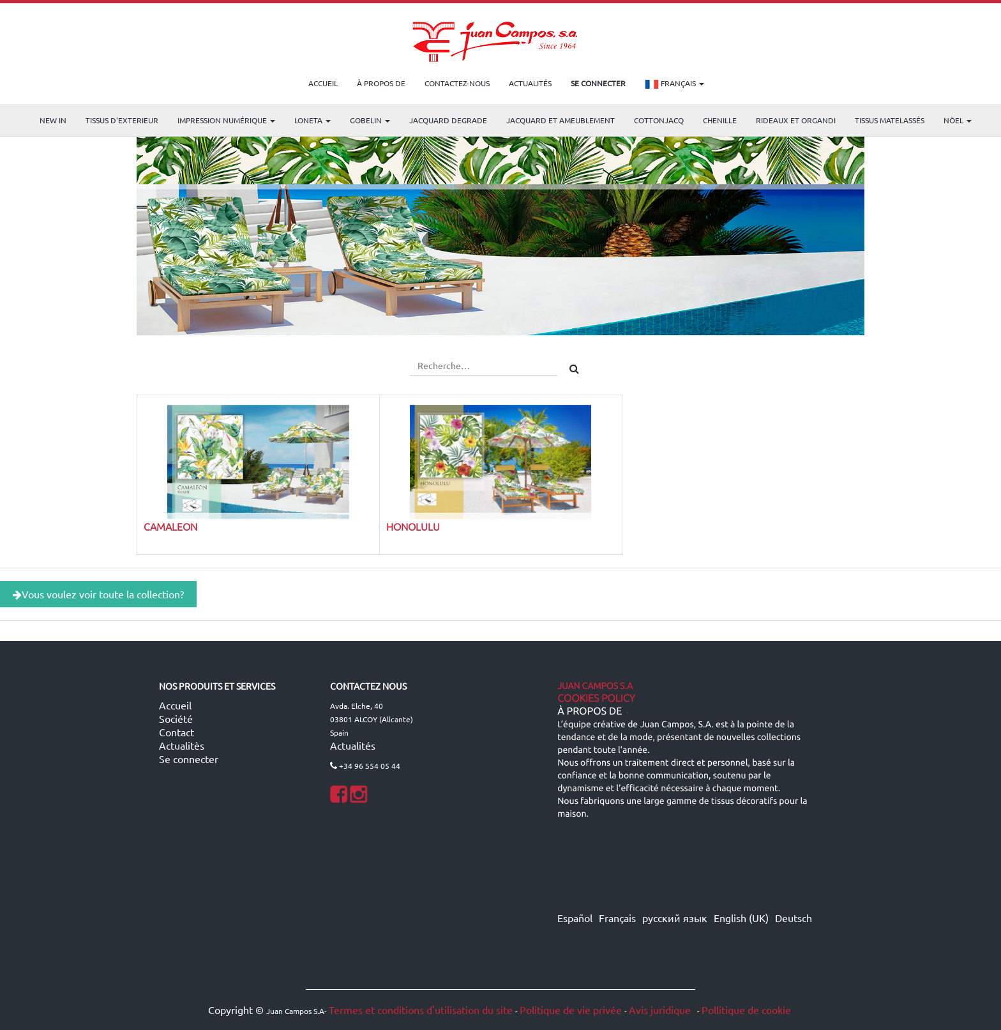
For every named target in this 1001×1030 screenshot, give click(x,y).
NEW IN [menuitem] (53, 120)
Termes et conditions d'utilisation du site (421, 1009)
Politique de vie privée (571, 1009)
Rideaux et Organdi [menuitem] (796, 120)
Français (674, 84)
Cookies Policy (596, 698)
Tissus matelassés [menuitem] (889, 120)
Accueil (175, 705)
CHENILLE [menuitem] (720, 120)
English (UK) (741, 917)
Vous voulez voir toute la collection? (98, 593)
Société (176, 718)
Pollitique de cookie (746, 1009)
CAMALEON (170, 526)
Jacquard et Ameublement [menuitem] (560, 120)
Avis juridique (661, 1009)
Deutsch (793, 917)
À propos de (589, 711)
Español (574, 917)
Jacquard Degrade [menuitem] (448, 120)
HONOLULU (413, 526)
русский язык (674, 917)
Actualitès (181, 745)
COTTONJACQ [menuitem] (659, 120)
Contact (176, 731)
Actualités (352, 745)
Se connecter (188, 758)
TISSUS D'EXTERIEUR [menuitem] (122, 120)
